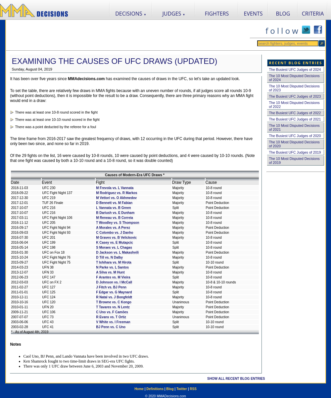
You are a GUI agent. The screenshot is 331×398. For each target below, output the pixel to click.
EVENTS (253, 13)
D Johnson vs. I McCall (114, 282)
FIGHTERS (217, 13)
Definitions (155, 389)
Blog (169, 389)
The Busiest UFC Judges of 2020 (295, 136)
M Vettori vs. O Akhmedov (116, 198)
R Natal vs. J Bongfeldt (114, 297)
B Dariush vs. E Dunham (115, 213)
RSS (193, 389)
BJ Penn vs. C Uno (110, 327)
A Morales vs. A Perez (113, 227)
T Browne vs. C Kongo (113, 302)
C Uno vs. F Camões (112, 312)
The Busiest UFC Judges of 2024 (295, 70)
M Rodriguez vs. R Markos (116, 193)
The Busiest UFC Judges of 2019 (295, 152)
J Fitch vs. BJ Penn (111, 287)
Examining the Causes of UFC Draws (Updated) (114, 61)
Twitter (181, 389)
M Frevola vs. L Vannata (114, 188)
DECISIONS (130, 13)
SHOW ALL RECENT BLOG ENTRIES (236, 378)
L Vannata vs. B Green (113, 208)
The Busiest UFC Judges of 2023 (295, 96)
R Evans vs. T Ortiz (111, 317)
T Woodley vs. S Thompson (117, 222)
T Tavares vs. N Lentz (113, 307)
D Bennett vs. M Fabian (114, 203)
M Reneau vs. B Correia (114, 218)
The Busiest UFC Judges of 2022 (295, 113)
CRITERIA (313, 13)
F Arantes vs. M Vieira (113, 277)
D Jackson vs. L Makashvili (117, 252)
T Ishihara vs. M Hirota (113, 262)
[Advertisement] (127, 35)
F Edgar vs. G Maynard (114, 292)
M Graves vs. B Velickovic (116, 237)
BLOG (283, 13)
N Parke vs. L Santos (112, 267)
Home (139, 389)
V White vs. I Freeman (113, 322)
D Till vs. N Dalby (109, 257)
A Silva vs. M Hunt (110, 272)
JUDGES (174, 13)
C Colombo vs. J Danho (114, 232)
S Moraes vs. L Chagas (114, 247)
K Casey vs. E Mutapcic (114, 242)
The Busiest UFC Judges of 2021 (295, 119)
